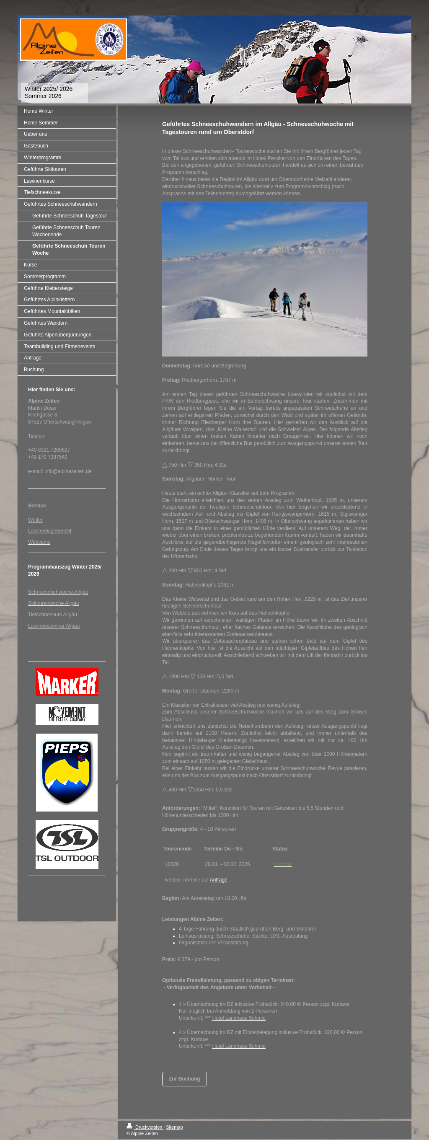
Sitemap (174, 1127)
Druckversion (145, 1127)
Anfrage (218, 880)
